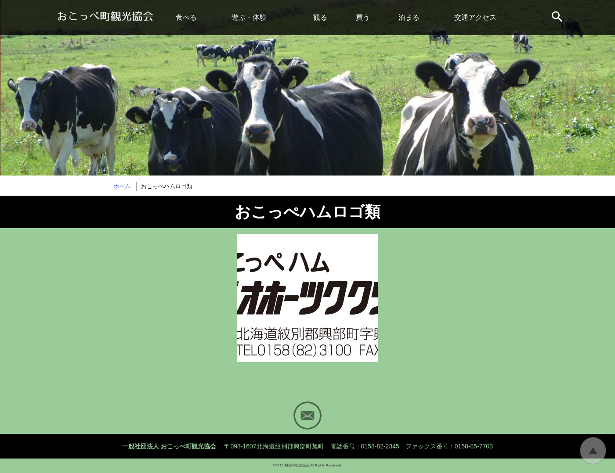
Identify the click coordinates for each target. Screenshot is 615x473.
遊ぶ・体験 (249, 17)
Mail (307, 415)
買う (363, 17)
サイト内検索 (558, 17)
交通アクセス (475, 17)
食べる (186, 17)
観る (320, 17)
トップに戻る (593, 450)
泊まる (409, 17)
